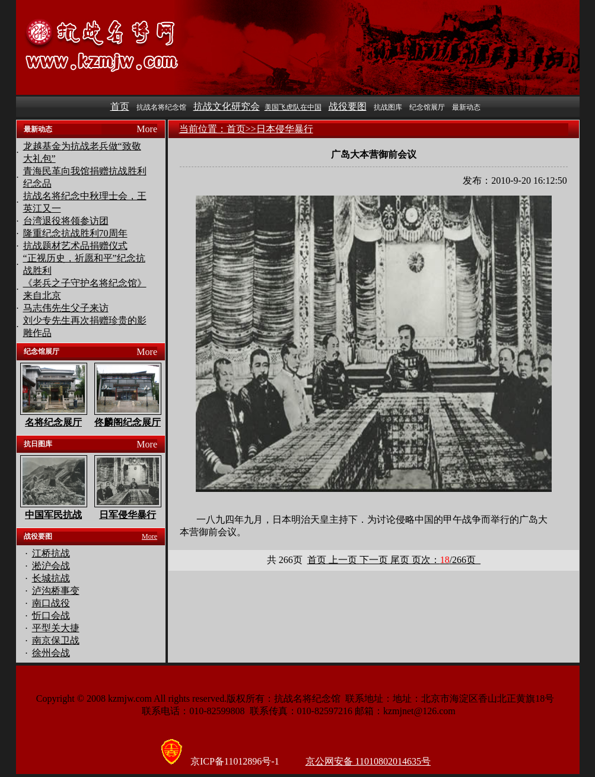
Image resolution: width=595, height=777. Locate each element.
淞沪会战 (51, 566)
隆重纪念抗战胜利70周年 (75, 233)
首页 (119, 106)
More (146, 129)
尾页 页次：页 (435, 560)
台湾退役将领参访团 (66, 221)
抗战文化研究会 (226, 106)
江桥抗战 (51, 553)
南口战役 (51, 603)
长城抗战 (51, 578)
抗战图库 (388, 107)
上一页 (342, 560)
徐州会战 (51, 653)
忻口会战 (51, 615)
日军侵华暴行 (127, 515)
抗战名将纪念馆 (161, 107)
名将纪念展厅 (53, 422)
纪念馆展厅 (427, 107)
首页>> (241, 129)
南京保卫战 (55, 640)
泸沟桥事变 (55, 591)
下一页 (374, 560)
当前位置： (203, 129)
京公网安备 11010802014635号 (368, 761)
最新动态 (466, 107)
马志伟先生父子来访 (66, 308)
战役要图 (348, 106)
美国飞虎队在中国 (293, 107)
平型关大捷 (55, 628)
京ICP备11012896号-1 (234, 761)
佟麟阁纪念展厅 (127, 422)
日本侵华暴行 (284, 129)
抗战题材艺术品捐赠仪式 (75, 246)
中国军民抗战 (53, 515)
